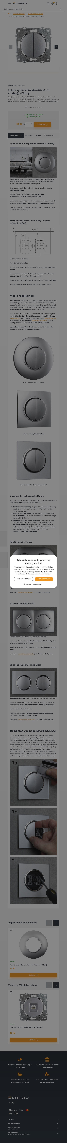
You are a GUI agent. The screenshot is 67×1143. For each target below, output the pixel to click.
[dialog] (33, 571)
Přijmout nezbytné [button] (23, 579)
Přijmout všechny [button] (44, 579)
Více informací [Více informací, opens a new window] (46, 574)
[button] (33, 584)
